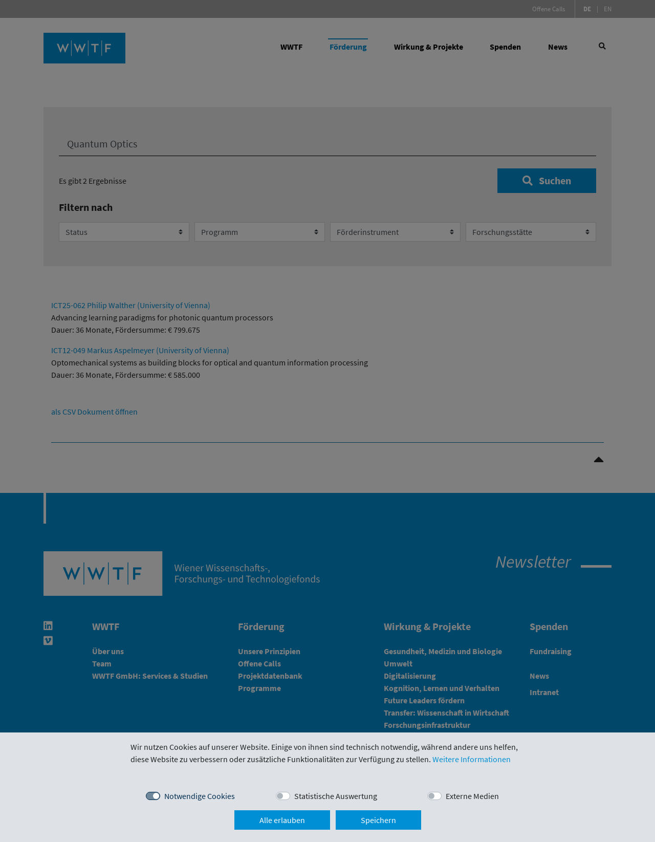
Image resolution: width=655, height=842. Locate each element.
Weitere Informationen (471, 759)
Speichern (378, 820)
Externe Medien (472, 796)
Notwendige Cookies (199, 796)
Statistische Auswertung (335, 796)
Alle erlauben (282, 820)
